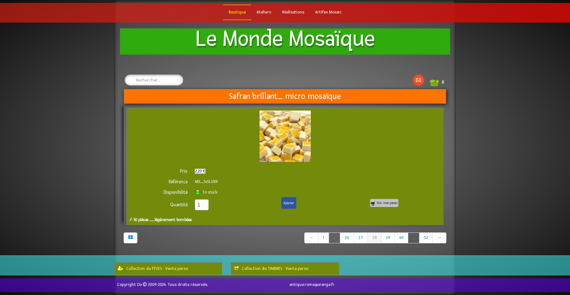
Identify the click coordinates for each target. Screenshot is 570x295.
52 (426, 237)
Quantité (179, 205)
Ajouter (289, 203)
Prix (184, 171)
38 (374, 237)
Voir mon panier (384, 203)
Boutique (237, 12)
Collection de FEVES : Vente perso (153, 268)
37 (360, 237)
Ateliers (264, 12)
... (334, 237)
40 (401, 237)
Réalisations (293, 12)
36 (347, 237)
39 (388, 237)
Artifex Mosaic (328, 12)
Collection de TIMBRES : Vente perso (271, 268)
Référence (178, 182)
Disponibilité (176, 192)
